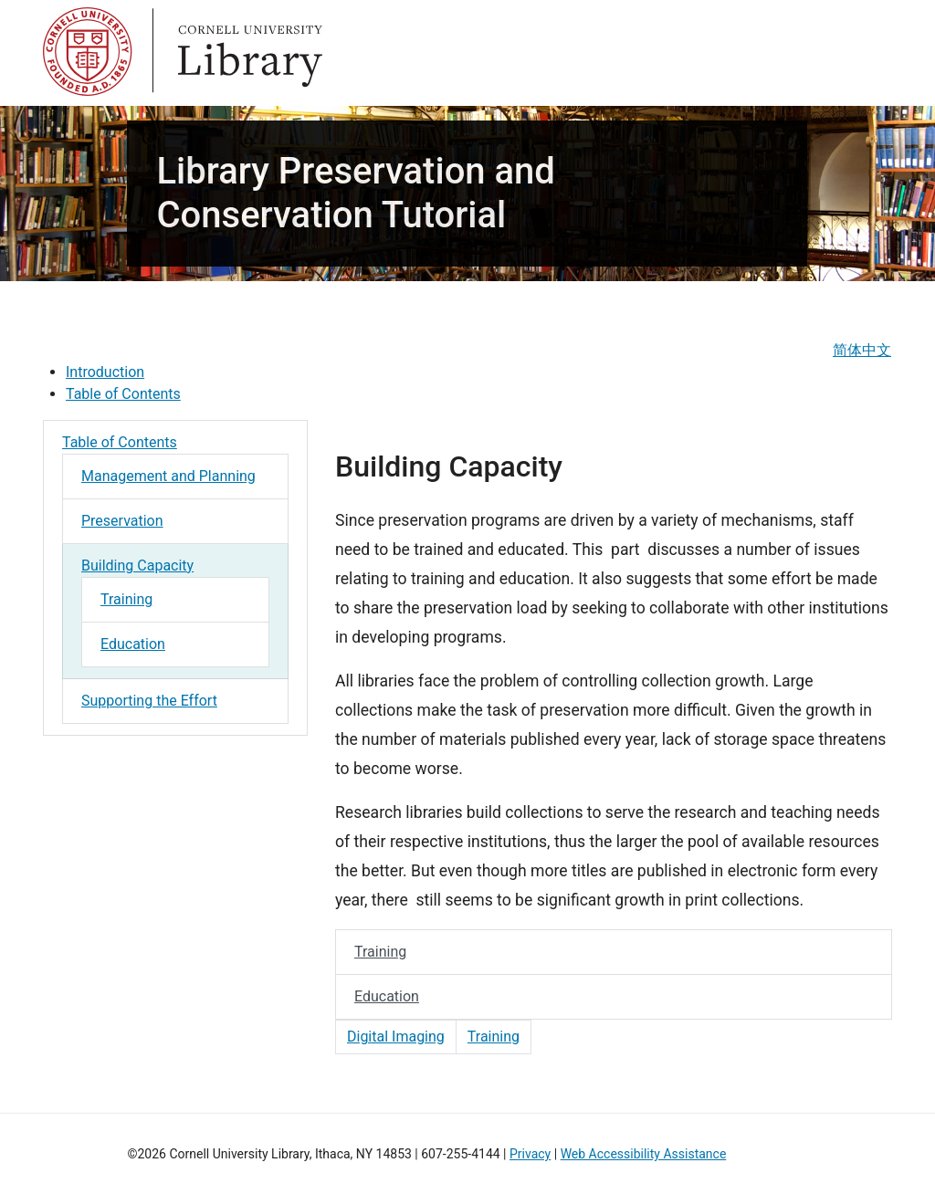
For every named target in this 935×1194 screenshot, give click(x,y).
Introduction (105, 372)
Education (132, 644)
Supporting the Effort (149, 700)
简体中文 (862, 350)
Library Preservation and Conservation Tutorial (355, 193)
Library (253, 53)
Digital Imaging (396, 1036)
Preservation (122, 520)
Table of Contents (123, 394)
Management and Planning (168, 476)
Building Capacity (137, 565)
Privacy (530, 1154)
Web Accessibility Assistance (644, 1154)
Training (126, 599)
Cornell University (88, 53)
